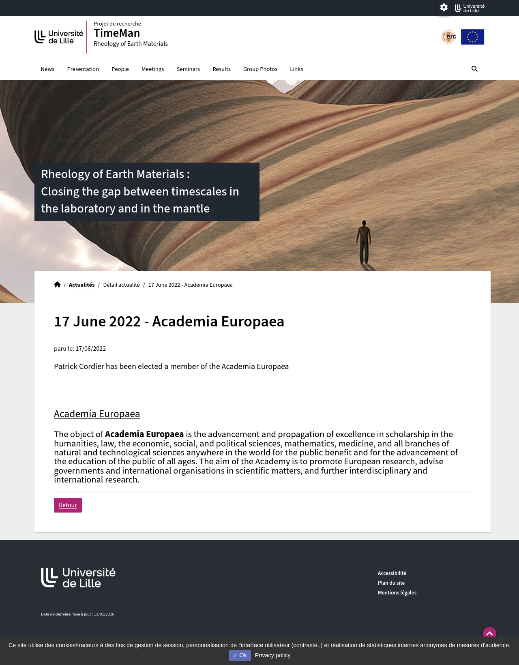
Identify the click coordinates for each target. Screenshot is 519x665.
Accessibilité (392, 573)
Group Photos (260, 69)
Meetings (153, 69)
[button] (489, 633)
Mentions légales (397, 592)
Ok (240, 655)
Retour (68, 505)
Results (221, 69)
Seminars (188, 69)
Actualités (81, 285)
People (120, 69)
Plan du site (391, 583)
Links (296, 69)
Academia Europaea (97, 414)
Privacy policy (273, 655)
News (48, 69)
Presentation (83, 69)
